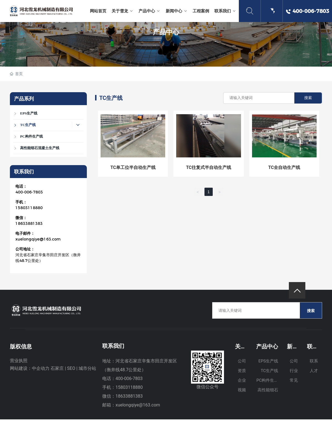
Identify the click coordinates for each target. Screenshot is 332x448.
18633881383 (29, 223)
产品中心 (166, 32)
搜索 (308, 98)
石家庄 (57, 368)
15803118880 (29, 207)
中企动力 (40, 368)
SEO (71, 368)
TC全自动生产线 (284, 167)
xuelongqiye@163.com (37, 239)
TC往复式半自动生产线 (208, 167)
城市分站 (87, 368)
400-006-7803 (29, 192)
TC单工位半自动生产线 (133, 167)
